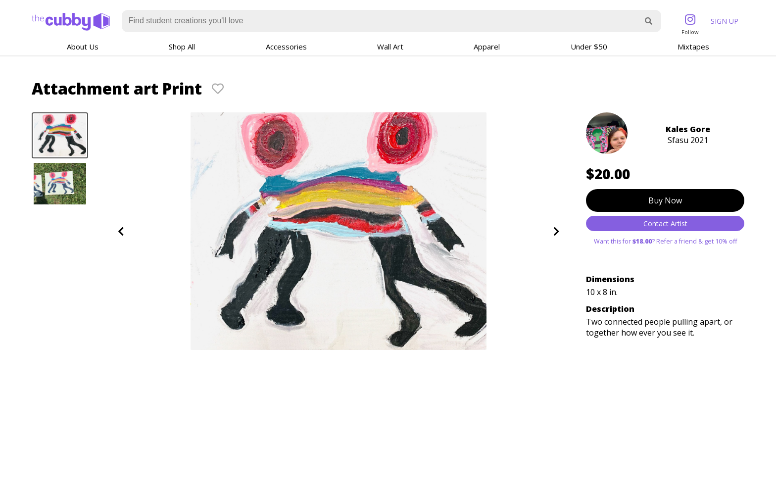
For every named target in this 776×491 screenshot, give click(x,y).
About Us (82, 46)
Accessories (286, 46)
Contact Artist (665, 223)
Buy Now (665, 200)
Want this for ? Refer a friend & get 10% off (665, 241)
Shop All (182, 46)
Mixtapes (693, 46)
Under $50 (589, 46)
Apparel (487, 46)
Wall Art (390, 46)
